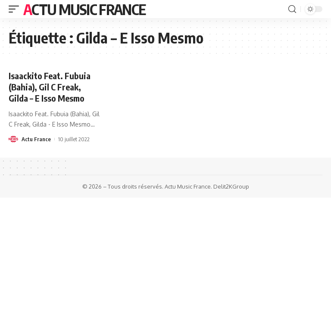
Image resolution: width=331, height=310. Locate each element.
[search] (292, 9)
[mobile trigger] (16, 9)
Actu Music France (84, 9)
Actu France (36, 139)
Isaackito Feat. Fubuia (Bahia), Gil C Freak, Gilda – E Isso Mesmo (50, 86)
